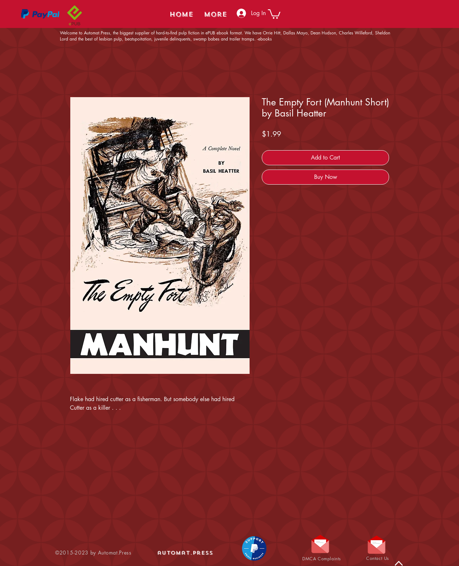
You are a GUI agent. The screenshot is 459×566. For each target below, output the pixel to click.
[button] (274, 13)
